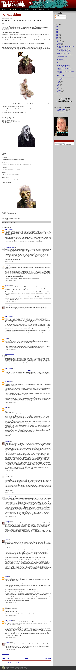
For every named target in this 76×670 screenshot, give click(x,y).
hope (58, 62)
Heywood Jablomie (9, 247)
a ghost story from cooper (63, 53)
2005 (57, 95)
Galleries (34, 9)
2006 (57, 93)
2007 (57, 40)
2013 (57, 31)
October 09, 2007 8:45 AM (10, 402)
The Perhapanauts (12, 4)
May (58, 85)
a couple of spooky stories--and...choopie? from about (63, 50)
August (59, 81)
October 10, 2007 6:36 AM (10, 615)
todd (6, 407)
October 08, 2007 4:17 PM (10, 363)
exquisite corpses (61, 109)
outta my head (60, 75)
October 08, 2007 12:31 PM (10, 301)
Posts (57, 15)
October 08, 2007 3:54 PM (10, 333)
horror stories (60, 59)
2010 (57, 35)
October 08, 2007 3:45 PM (10, 311)
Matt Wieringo (8, 229)
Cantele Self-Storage (60, 143)
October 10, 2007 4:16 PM (10, 649)
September (60, 79)
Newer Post (5, 658)
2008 (57, 38)
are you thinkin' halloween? (63, 66)
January (59, 91)
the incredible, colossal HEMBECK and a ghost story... (65, 55)
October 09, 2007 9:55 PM (10, 602)
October (59, 44)
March (58, 88)
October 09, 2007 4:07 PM (10, 470)
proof (58, 57)
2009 (57, 37)
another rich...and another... (63, 65)
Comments (58, 18)
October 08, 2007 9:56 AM (10, 280)
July (58, 82)
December (59, 41)
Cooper (7, 539)
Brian (6, 265)
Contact (41, 9)
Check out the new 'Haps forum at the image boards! (64, 100)
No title (58, 73)
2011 (57, 34)
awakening (59, 63)
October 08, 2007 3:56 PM (10, 349)
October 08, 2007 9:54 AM (10, 261)
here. (29, 370)
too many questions (61, 60)
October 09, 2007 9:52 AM (10, 437)
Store (48, 9)
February (59, 90)
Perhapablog (12, 9)
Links (54, 9)
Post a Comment (5, 654)
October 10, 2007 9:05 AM (10, 637)
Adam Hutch (8, 381)
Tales (20, 9)
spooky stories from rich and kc (64, 51)
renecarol (7, 305)
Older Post (48, 658)
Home (4, 9)
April (58, 87)
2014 (57, 29)
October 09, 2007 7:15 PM (10, 534)
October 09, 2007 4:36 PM (10, 492)
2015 (57, 28)
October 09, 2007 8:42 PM (10, 571)
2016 (57, 26)
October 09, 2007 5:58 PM (10, 516)
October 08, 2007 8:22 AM (10, 243)
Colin (6, 338)
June (58, 84)
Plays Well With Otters (3, 668)
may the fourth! (60, 112)
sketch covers (60, 110)
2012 (57, 32)
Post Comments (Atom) (13, 662)
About (27, 9)
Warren (7, 576)
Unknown (7, 285)
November (59, 43)
